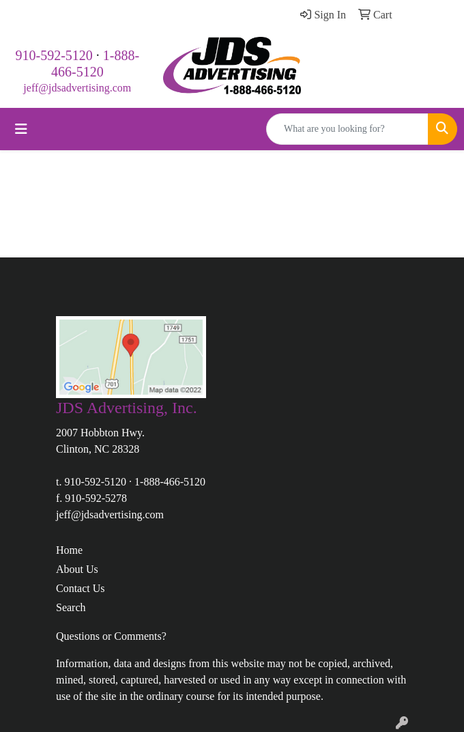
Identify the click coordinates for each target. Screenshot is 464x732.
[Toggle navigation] (21, 129)
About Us (77, 569)
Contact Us (80, 588)
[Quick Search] (347, 129)
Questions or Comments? (111, 636)
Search (71, 607)
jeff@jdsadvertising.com (77, 88)
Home (69, 550)
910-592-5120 (54, 55)
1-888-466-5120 (169, 482)
